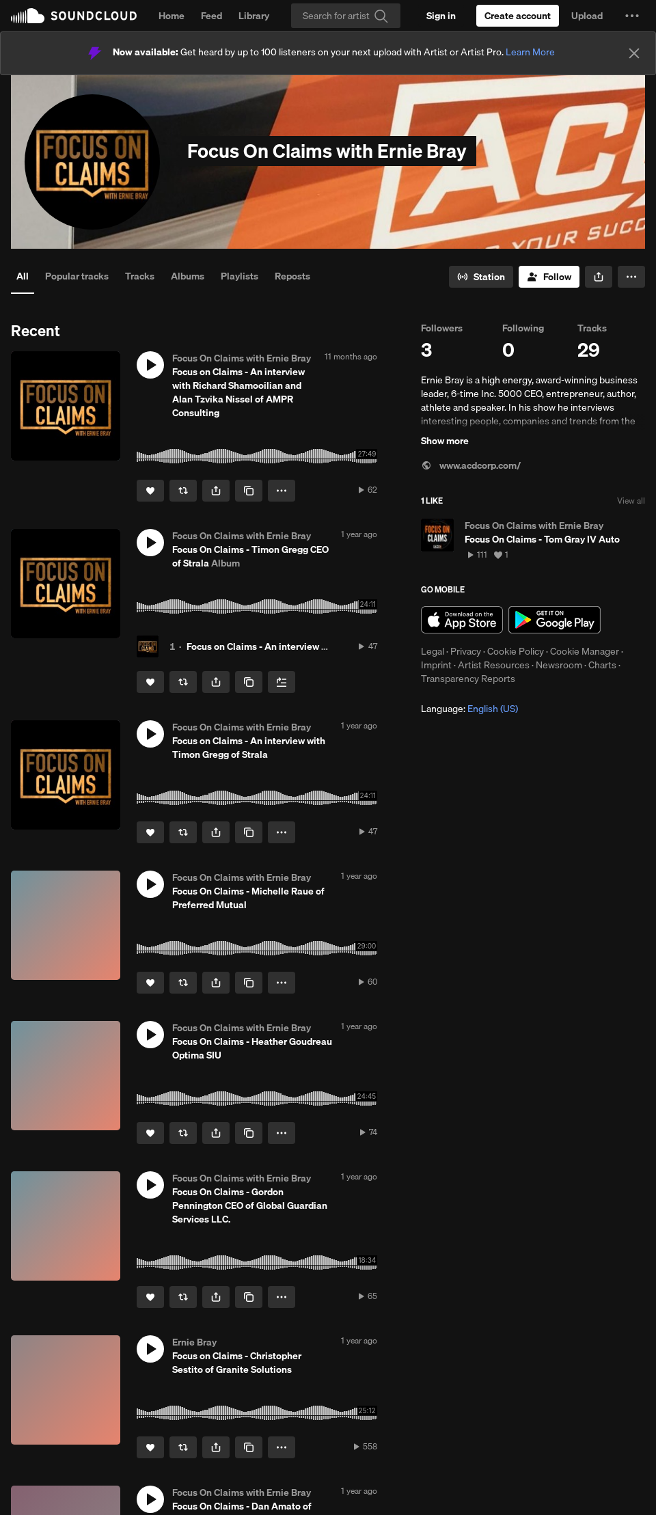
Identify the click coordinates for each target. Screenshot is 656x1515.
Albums (187, 276)
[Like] (150, 491)
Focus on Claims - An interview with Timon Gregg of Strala (312, 646)
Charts (602, 664)
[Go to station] (481, 277)
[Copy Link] (248, 491)
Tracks (139, 276)
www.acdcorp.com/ (471, 465)
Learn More (530, 51)
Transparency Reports (468, 678)
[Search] (345, 15)
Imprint (436, 664)
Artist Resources (494, 664)
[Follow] (549, 277)
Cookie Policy (515, 651)
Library (253, 15)
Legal (432, 651)
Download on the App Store (462, 619)
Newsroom (559, 664)
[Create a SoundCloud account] (517, 16)
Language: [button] (469, 708)
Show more (445, 441)
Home (171, 15)
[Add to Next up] (281, 682)
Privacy (465, 651)
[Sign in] (441, 16)
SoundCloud (74, 15)
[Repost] (183, 491)
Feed (211, 15)
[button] (632, 15)
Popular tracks (77, 276)
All (22, 276)
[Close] (634, 53)
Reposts (292, 276)
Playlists (239, 276)
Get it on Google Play (554, 619)
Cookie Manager (584, 651)
